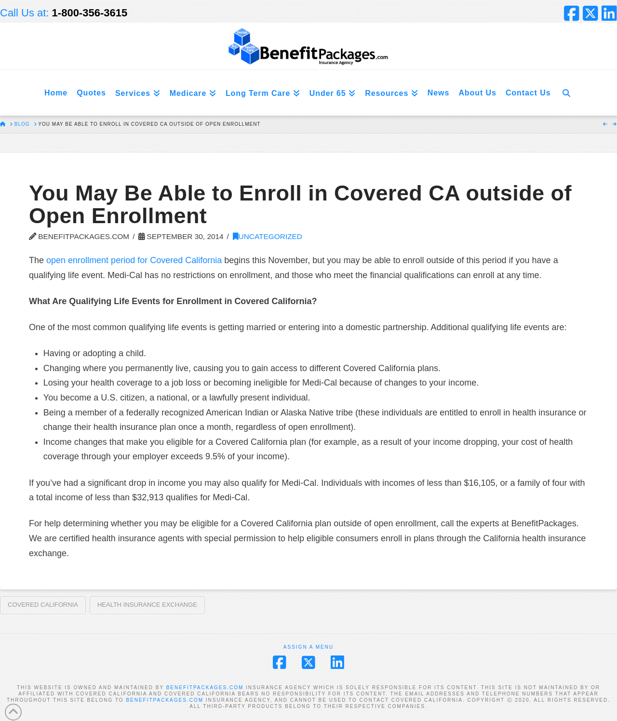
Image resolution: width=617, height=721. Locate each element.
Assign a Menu (308, 647)
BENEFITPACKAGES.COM (205, 687)
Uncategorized (267, 236)
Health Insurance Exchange (147, 604)
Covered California (43, 604)
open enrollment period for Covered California (134, 260)
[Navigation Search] (566, 93)
